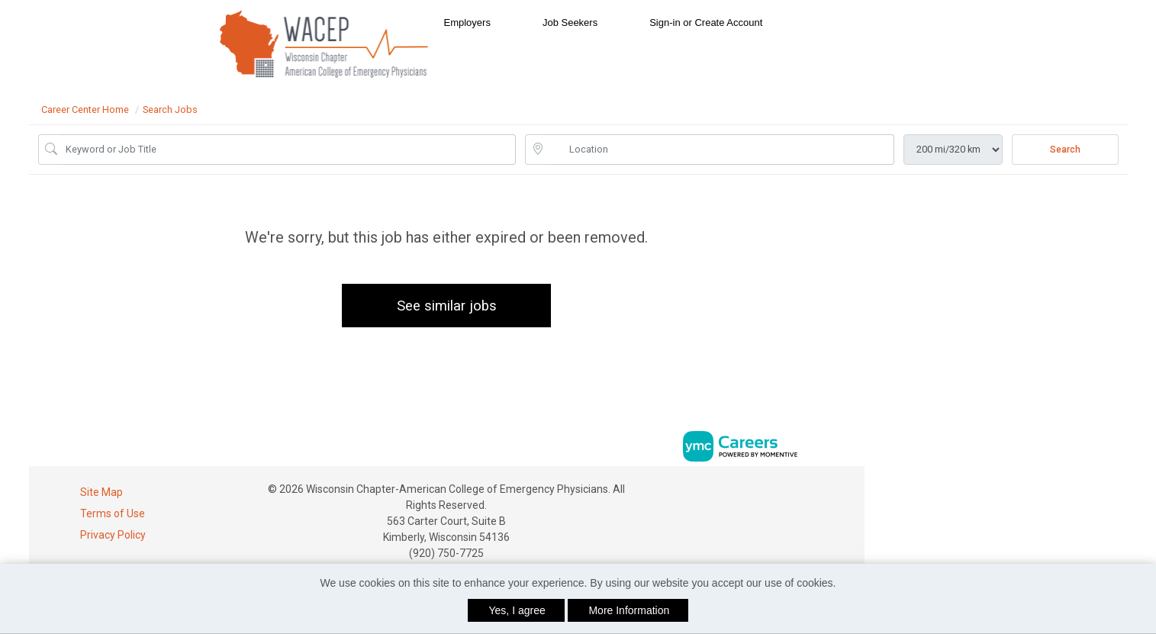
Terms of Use (112, 513)
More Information (628, 610)
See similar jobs (447, 306)
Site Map (101, 492)
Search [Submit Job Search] (1065, 149)
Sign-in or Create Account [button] (705, 22)
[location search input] (720, 149)
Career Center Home (85, 109)
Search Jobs (170, 109)
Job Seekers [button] (570, 22)
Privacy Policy (113, 535)
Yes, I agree (517, 610)
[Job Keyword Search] (288, 149)
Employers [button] (467, 22)
